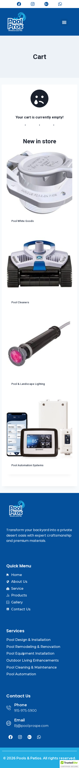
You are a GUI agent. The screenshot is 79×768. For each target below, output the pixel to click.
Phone (20, 705)
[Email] (8, 723)
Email (19, 720)
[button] (64, 22)
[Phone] (8, 707)
